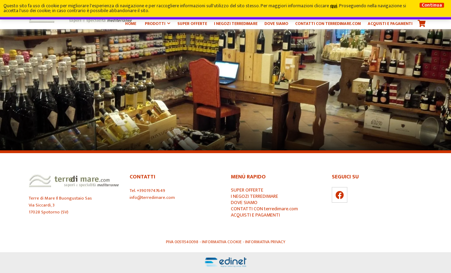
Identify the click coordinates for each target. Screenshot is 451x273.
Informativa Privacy (265, 241)
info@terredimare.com (152, 197)
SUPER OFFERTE (192, 23)
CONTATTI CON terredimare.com (328, 23)
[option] (225, 89)
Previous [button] (12, 89)
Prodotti (155, 23)
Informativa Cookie (222, 241)
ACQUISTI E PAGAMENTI (390, 23)
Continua (432, 5)
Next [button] (438, 89)
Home (130, 23)
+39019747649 (151, 190)
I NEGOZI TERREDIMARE (235, 23)
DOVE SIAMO (276, 23)
